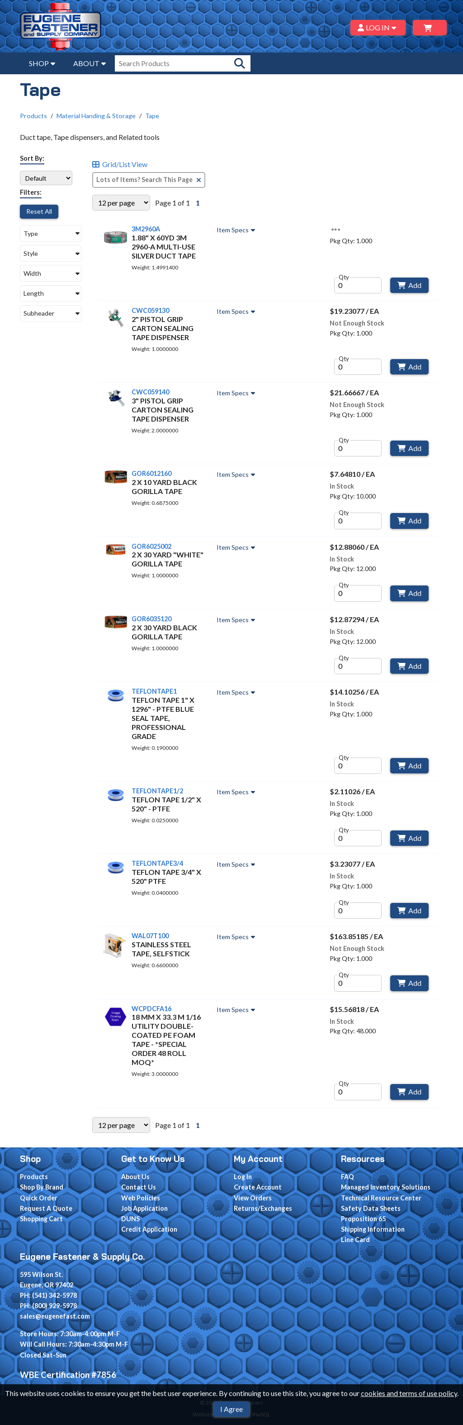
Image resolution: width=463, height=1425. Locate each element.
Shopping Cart (41, 1219)
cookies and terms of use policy (409, 1393)
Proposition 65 (363, 1219)
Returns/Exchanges (263, 1208)
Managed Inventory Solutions (385, 1187)
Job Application (144, 1208)
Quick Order (38, 1198)
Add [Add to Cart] (409, 285)
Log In (243, 1176)
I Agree (231, 1409)
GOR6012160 (151, 473)
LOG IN (378, 27)
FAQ (347, 1176)
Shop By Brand (41, 1187)
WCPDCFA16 (151, 1008)
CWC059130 (150, 310)
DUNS (130, 1219)
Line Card (355, 1239)
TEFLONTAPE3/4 (157, 863)
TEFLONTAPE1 (154, 691)
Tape (152, 116)
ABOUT (89, 63)
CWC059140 (150, 392)
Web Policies (140, 1198)
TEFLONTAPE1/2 (157, 791)
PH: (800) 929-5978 (48, 1306)
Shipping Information (373, 1229)
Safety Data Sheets (371, 1208)
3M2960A (146, 229)
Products (33, 116)
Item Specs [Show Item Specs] (237, 230)
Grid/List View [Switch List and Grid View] (119, 164)
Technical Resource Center (381, 1198)
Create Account (258, 1187)
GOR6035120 (151, 619)
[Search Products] (239, 63)
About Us (135, 1176)
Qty (344, 277)
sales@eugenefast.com (55, 1316)
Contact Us (138, 1187)
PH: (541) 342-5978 (48, 1295)
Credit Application (149, 1229)
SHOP (42, 63)
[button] (50, 233)
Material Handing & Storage (96, 116)
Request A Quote (46, 1208)
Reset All (39, 211)
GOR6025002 (151, 546)
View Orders (253, 1198)
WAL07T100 (150, 936)
